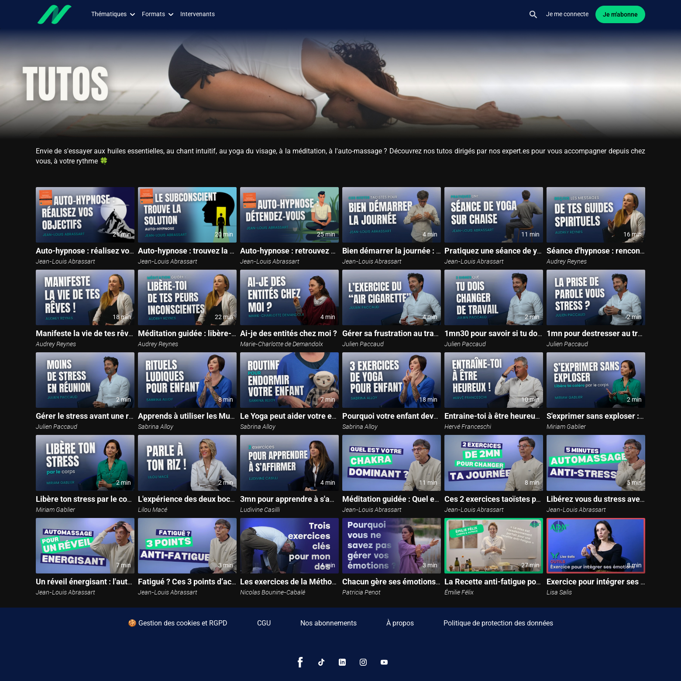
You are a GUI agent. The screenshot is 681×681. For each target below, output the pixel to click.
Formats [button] (157, 13)
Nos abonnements (328, 623)
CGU (264, 623)
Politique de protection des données (498, 623)
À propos (400, 623)
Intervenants (197, 13)
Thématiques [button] (113, 13)
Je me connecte (567, 13)
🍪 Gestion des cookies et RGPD (177, 623)
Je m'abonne (620, 14)
